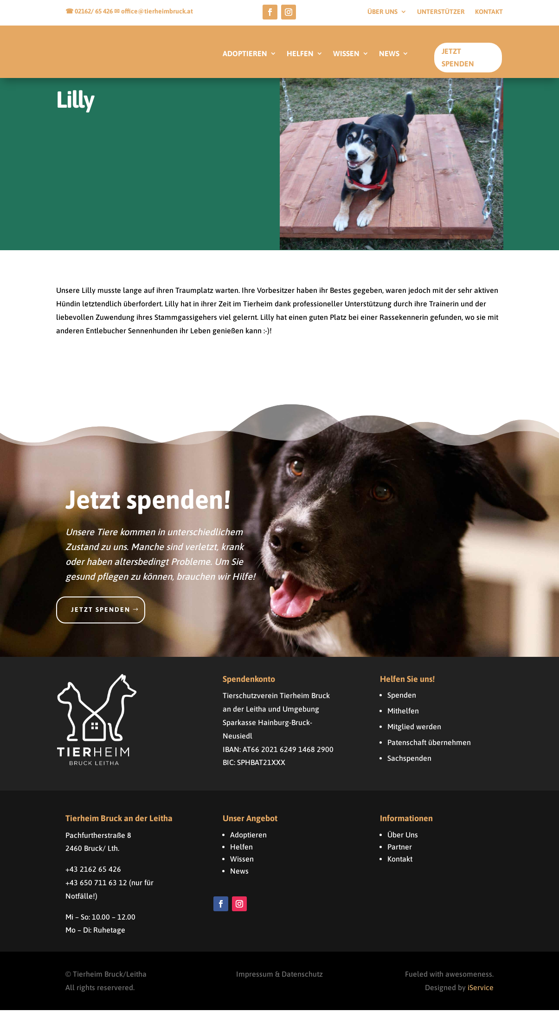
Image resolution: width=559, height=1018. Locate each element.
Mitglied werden (414, 734)
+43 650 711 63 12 (96, 890)
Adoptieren (248, 842)
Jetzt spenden (100, 617)
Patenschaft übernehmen (429, 750)
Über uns (382, 11)
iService (481, 995)
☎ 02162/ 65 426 (89, 11)
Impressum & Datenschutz (279, 982)
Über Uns (402, 842)
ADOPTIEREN (245, 54)
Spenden (401, 703)
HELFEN (300, 54)
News (239, 879)
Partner (399, 854)
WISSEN (346, 54)
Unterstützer (441, 11)
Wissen (242, 866)
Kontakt (489, 11)
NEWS (389, 54)
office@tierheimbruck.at (157, 11)
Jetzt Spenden (458, 57)
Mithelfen (403, 718)
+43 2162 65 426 (93, 877)
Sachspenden (409, 766)
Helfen (241, 854)
